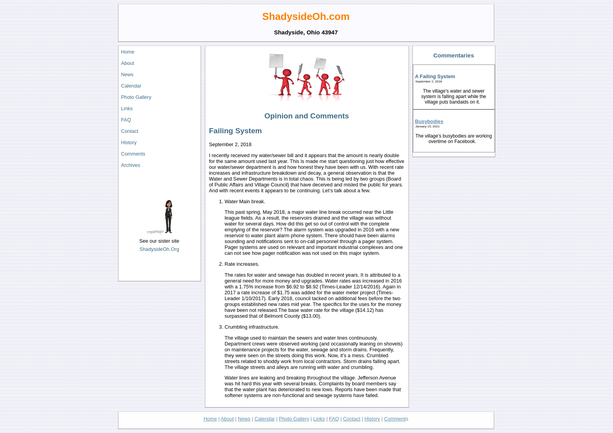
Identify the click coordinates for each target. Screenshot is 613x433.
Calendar (131, 86)
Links (127, 108)
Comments (133, 154)
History (129, 142)
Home (127, 52)
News (127, 74)
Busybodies (429, 121)
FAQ (126, 120)
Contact (129, 131)
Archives (130, 165)
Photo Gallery (136, 97)
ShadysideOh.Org (159, 249)
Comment (394, 419)
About (127, 63)
